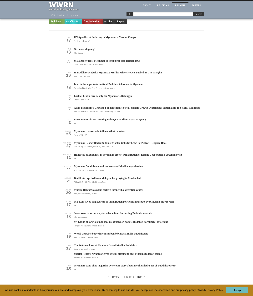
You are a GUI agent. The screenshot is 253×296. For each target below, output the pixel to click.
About (147, 5)
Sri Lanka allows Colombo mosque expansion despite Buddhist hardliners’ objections (121, 221)
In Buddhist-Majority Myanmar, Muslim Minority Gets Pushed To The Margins (118, 72)
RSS (52, 15)
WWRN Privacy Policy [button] (210, 290)
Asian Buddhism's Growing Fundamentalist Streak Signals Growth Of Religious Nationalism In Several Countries (137, 107)
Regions (180, 5)
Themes (196, 5)
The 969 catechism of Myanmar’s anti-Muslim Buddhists (105, 245)
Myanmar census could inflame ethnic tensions (99, 131)
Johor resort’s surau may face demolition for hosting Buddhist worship (113, 213)
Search (198, 14)
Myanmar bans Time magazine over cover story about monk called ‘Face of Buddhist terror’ (125, 265)
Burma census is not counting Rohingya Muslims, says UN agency (110, 119)
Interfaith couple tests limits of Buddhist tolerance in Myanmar (109, 84)
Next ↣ (141, 277)
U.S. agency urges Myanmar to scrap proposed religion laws (107, 60)
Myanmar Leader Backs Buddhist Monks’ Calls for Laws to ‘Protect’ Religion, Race (120, 143)
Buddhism (56, 21)
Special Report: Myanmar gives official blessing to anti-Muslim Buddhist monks (118, 253)
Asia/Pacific (72, 21)
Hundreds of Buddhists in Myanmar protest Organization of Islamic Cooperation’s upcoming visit (128, 154)
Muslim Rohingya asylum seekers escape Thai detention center (108, 190)
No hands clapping (84, 49)
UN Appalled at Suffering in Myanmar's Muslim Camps (105, 37)
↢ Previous (114, 277)
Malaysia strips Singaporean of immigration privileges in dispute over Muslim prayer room (124, 201)
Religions (163, 5)
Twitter (61, 15)
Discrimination (91, 21)
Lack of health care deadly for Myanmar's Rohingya (103, 96)
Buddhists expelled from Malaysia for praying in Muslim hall (107, 178)
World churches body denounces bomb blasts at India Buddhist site (111, 233)
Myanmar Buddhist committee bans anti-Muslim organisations (108, 166)
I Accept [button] (237, 290)
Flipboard (73, 15)
